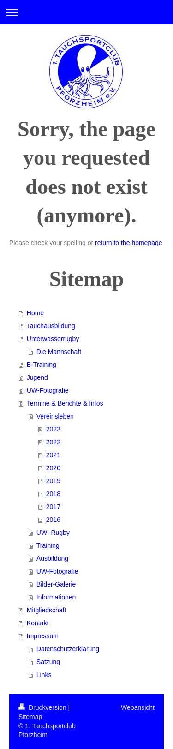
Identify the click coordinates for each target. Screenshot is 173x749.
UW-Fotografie (48, 390)
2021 (53, 455)
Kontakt (37, 623)
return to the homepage (128, 242)
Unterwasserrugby (53, 338)
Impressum (43, 636)
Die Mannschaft (58, 351)
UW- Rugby (53, 532)
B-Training (41, 364)
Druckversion (43, 707)
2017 (53, 506)
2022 (53, 442)
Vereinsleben (55, 416)
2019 (53, 481)
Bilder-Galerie (56, 584)
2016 (53, 519)
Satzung (48, 661)
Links (44, 674)
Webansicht (138, 707)
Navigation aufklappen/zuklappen (86, 12)
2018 (53, 493)
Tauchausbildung (51, 326)
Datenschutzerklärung (67, 649)
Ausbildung (52, 558)
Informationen (56, 597)
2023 (53, 429)
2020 (53, 468)
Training (48, 545)
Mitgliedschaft (46, 610)
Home (35, 313)
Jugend (37, 377)
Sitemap (30, 716)
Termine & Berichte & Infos (65, 403)
